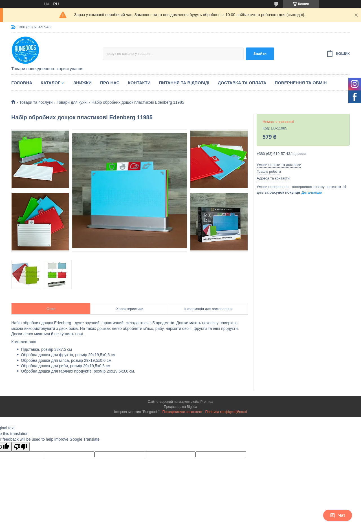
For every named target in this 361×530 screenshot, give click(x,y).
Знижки (82, 83)
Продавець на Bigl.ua (180, 407)
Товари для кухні (72, 102)
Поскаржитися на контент (182, 412)
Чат (337, 515)
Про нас (110, 83)
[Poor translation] (21, 446)
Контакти (139, 83)
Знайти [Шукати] (260, 53)
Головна (21, 83)
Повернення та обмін (301, 83)
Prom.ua (207, 402)
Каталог (50, 83)
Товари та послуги (35, 102)
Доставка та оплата (242, 83)
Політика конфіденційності (226, 412)
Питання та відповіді (184, 83)
